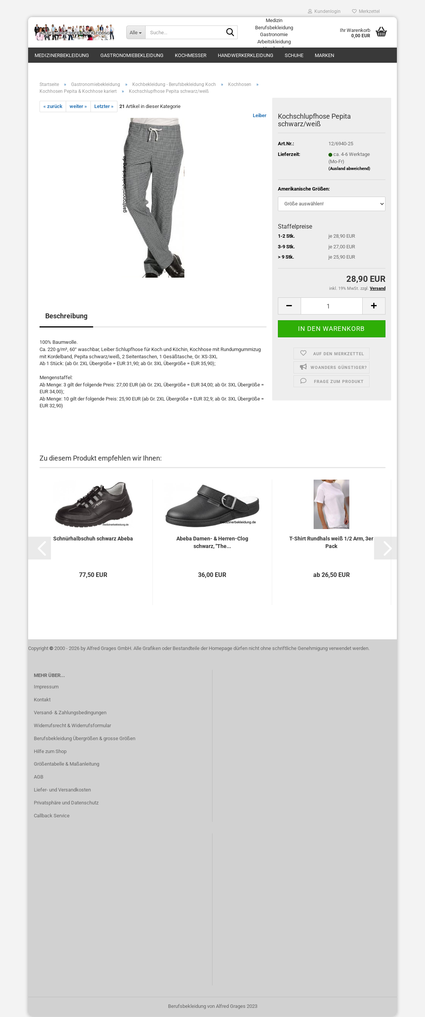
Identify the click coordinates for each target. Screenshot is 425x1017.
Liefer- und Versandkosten (62, 791)
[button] (39, 548)
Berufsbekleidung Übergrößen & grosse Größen (84, 739)
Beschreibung (66, 317)
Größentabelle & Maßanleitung (66, 765)
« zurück (52, 107)
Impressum (46, 687)
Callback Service (52, 816)
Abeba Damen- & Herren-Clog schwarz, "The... (212, 543)
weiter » (78, 107)
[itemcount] (332, 306)
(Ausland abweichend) (349, 169)
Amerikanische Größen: (304, 190)
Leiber (259, 116)
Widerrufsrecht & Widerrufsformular (72, 726)
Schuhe (294, 55)
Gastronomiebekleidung (131, 55)
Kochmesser (190, 55)
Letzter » (104, 107)
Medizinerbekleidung (62, 55)
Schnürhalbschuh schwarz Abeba (93, 539)
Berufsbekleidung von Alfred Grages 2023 (212, 1007)
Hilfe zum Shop (50, 752)
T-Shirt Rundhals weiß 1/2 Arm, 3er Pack (331, 543)
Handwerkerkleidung (245, 55)
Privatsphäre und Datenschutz (66, 803)
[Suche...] (135, 32)
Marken (324, 55)
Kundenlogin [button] (324, 11)
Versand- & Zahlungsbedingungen (70, 713)
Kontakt (42, 700)
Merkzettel (366, 11)
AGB (38, 778)
